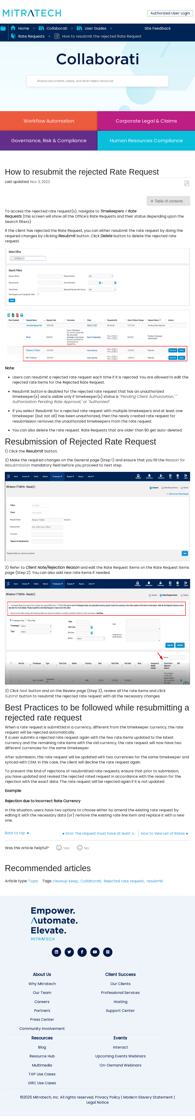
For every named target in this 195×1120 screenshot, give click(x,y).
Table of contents (169, 201)
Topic (33, 881)
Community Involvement (42, 1028)
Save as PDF (186, 183)
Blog (42, 1047)
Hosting (120, 1001)
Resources (42, 1038)
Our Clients (120, 983)
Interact (120, 1047)
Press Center (42, 1019)
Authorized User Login (170, 13)
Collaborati (53, 28)
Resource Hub (42, 1056)
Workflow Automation (49, 121)
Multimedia (42, 1065)
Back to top (15, 832)
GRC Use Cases (42, 1083)
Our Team (42, 992)
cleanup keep (65, 881)
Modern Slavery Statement (148, 1097)
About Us (42, 974)
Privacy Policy (107, 1097)
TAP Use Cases (42, 1074)
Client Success (120, 974)
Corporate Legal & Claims (146, 121)
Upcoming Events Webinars (120, 1056)
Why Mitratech (42, 983)
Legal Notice (97, 1102)
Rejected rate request (124, 881)
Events (120, 1038)
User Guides (92, 28)
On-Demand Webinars (120, 1065)
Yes (66, 848)
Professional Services (120, 992)
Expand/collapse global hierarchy (3, 28)
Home (20, 28)
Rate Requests (27, 36)
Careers (42, 1001)
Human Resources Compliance (146, 140)
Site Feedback (158, 28)
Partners (42, 1010)
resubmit (154, 881)
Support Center (120, 1010)
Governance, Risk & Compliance (49, 140)
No (86, 848)
